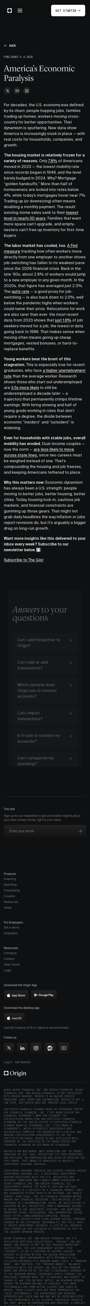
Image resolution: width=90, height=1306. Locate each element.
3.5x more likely (25, 387)
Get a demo (11, 927)
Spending (10, 884)
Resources (11, 902)
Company (10, 953)
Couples (9, 896)
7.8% (52, 161)
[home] (9, 10)
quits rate (20, 291)
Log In (8, 1062)
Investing (10, 879)
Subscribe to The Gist (23, 560)
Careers (9, 959)
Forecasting (12, 890)
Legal (7, 970)
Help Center (12, 964)
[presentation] (40, 849)
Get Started (22, 1062)
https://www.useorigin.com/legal (35, 1215)
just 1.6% (63, 320)
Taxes (8, 907)
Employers (11, 933)
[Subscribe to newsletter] (80, 831)
